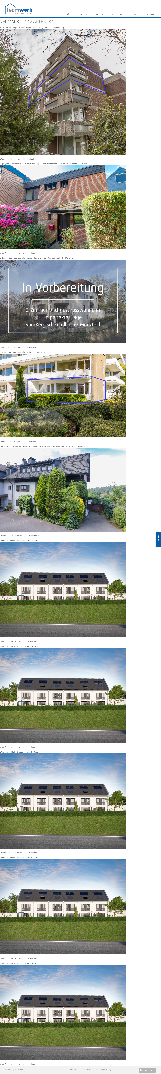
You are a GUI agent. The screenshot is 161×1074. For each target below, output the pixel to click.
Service (135, 14)
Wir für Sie (118, 14)
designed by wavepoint (14, 1069)
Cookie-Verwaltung (103, 1069)
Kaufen (100, 14)
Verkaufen (82, 14)
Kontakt (152, 14)
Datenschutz (72, 1069)
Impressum (86, 1069)
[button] (147, 1070)
